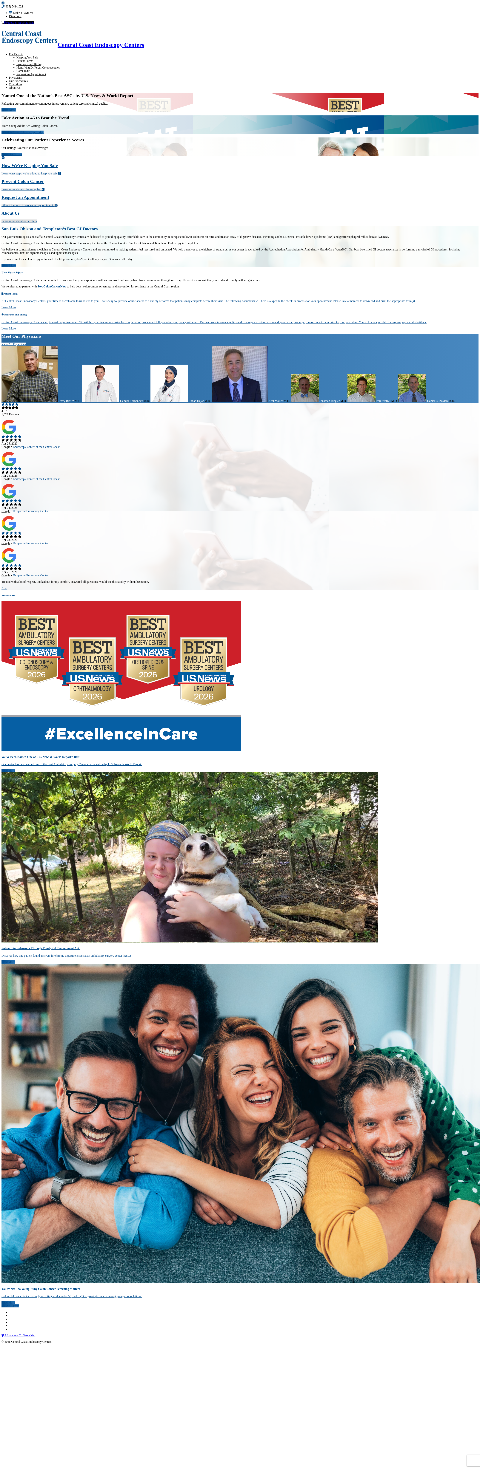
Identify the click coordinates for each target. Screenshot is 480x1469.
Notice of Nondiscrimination (26, 1315)
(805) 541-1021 (12, 6)
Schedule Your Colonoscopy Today (22, 132)
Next (4, 588)
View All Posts (10, 1305)
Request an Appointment (17, 22)
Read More (8, 770)
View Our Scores (11, 154)
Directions (15, 16)
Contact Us (15, 1312)
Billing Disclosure (20, 1329)
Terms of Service (19, 1322)
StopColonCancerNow (52, 286)
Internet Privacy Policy (23, 1325)
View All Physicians (13, 344)
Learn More (8, 110)
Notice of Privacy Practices (25, 1319)
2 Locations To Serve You (18, 1335)
